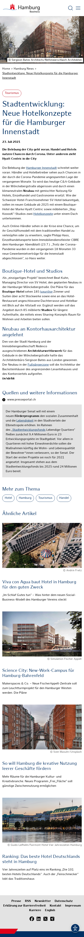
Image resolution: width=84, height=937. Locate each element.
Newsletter (43, 901)
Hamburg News (24, 68)
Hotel (8, 498)
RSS (28, 901)
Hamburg (25, 498)
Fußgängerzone (38, 364)
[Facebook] (32, 919)
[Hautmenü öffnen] (78, 8)
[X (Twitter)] (45, 919)
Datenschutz (64, 901)
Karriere (35, 910)
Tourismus (12, 93)
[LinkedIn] (39, 919)
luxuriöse (46, 291)
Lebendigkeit (25, 420)
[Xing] (52, 919)
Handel (64, 498)
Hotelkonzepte (43, 214)
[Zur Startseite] (21, 8)
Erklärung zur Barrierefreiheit (24, 905)
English (50, 910)
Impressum (73, 905)
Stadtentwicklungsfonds (29, 430)
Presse (16, 901)
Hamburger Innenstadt (41, 168)
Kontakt (55, 905)
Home (6, 68)
